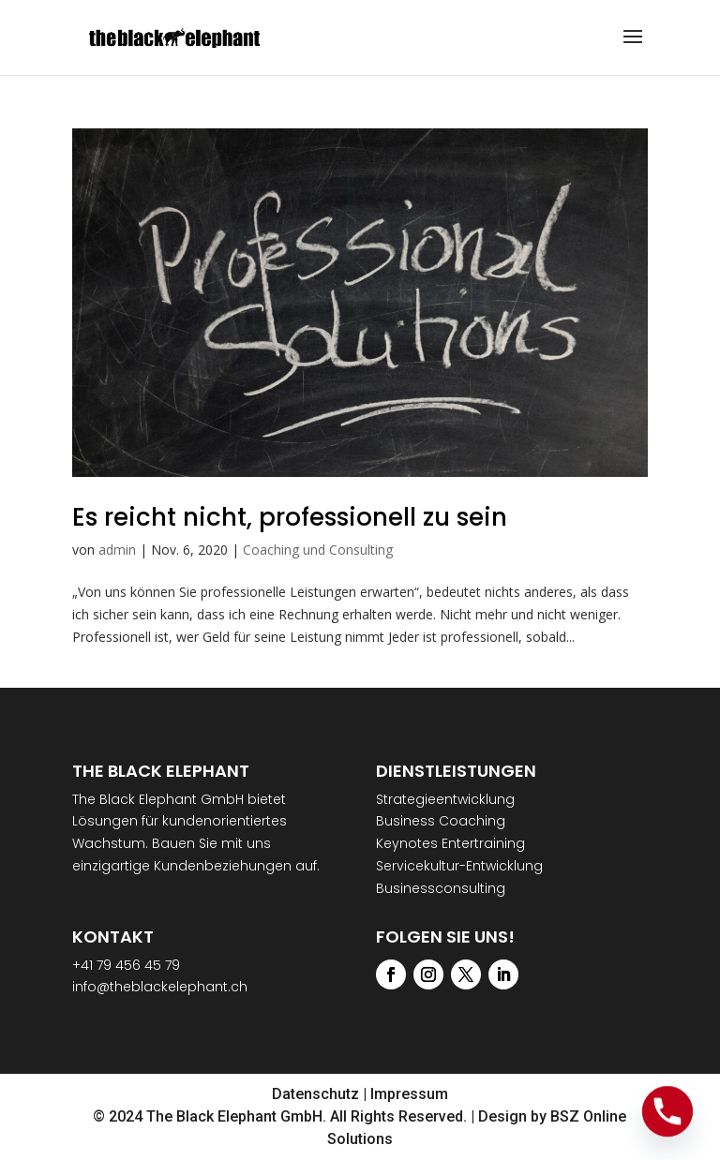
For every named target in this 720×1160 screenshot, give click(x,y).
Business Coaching (440, 820)
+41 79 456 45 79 (126, 965)
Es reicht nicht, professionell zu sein (289, 517)
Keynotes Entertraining (450, 843)
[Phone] (667, 1111)
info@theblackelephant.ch (160, 986)
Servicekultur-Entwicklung (459, 865)
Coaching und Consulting (318, 549)
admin (117, 549)
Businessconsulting (440, 888)
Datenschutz (315, 1094)
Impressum (409, 1094)
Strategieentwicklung (445, 799)
